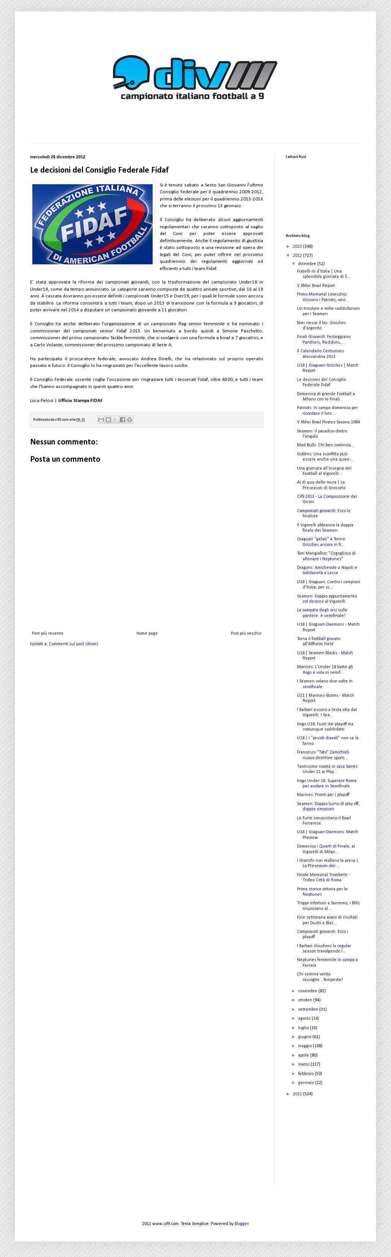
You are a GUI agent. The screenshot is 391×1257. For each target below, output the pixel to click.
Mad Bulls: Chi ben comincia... (325, 445)
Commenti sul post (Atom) (73, 644)
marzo (304, 1064)
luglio (304, 1028)
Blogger (242, 1224)
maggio (305, 1046)
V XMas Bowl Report (316, 286)
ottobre (305, 1000)
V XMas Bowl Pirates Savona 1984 (328, 422)
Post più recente (48, 633)
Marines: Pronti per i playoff (323, 795)
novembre (308, 991)
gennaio (306, 1083)
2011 (298, 1094)
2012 (298, 255)
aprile (304, 1055)
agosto (305, 1018)
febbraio (306, 1074)
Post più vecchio (246, 633)
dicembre (307, 264)
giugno (305, 1037)
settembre (308, 1009)
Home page (147, 633)
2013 (298, 246)
